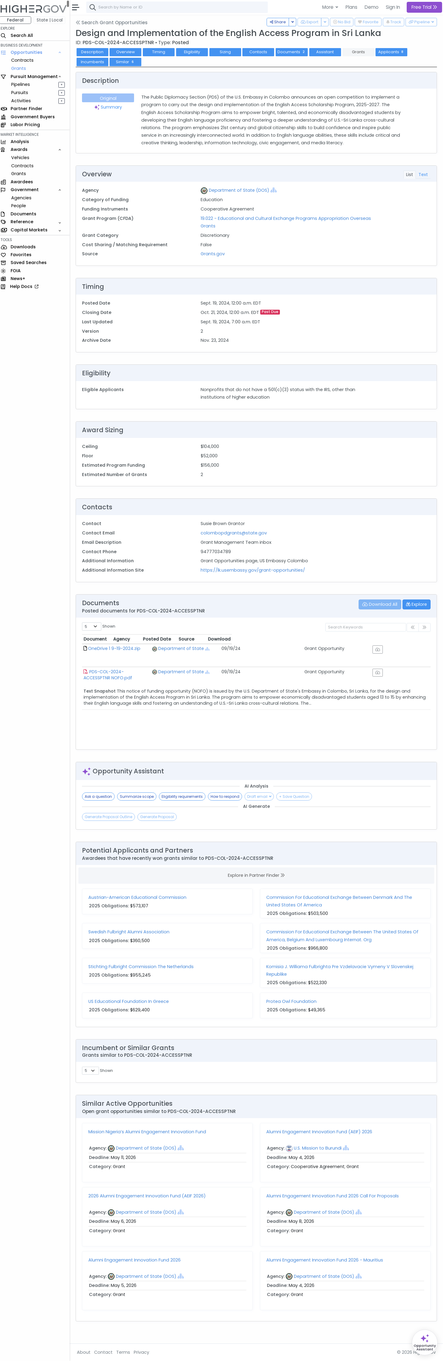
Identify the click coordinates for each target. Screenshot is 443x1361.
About (87, 1352)
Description (95, 51)
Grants (21, 68)
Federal (18, 20)
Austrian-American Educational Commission (140, 897)
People (21, 206)
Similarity (384, 1081)
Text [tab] (423, 174)
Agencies (24, 198)
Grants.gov (215, 254)
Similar (128, 61)
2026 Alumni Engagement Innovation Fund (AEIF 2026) (150, 1206)
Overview (128, 51)
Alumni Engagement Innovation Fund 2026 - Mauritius (326, 1270)
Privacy (144, 1352)
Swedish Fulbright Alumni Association (131, 932)
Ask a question (101, 796)
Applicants (394, 51)
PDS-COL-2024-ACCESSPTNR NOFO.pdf (134, 672)
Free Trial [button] (424, 7)
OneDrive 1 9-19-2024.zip (117, 648)
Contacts (261, 51)
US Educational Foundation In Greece (131, 1001)
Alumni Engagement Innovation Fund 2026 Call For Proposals (334, 1206)
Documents (295, 51)
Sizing (228, 51)
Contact (106, 1352)
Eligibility (195, 51)
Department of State (239, 648)
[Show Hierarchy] (276, 190)
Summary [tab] (111, 107)
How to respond (228, 796)
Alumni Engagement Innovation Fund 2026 (137, 1270)
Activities (24, 101)
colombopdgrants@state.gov (236, 533)
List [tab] (409, 174)
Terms (126, 1352)
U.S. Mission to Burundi (319, 1158)
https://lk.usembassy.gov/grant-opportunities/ (255, 570)
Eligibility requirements (185, 796)
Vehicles (23, 158)
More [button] (328, 7)
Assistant (328, 51)
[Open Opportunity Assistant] (425, 1342)
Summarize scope (140, 796)
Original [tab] (111, 98)
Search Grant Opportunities (115, 22)
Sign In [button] (393, 7)
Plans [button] (351, 7)
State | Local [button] (53, 20)
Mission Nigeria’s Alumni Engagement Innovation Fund (150, 1142)
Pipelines (23, 84)
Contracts (25, 60)
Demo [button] (372, 7)
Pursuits (22, 93)
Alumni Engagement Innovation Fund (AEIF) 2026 (321, 1142)
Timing (161, 51)
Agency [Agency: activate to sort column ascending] (218, 639)
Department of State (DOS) (241, 190)
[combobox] (180, 7)
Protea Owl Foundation (293, 1001)
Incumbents (95, 61)
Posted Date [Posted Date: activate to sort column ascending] (306, 639)
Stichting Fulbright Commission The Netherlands (144, 967)
